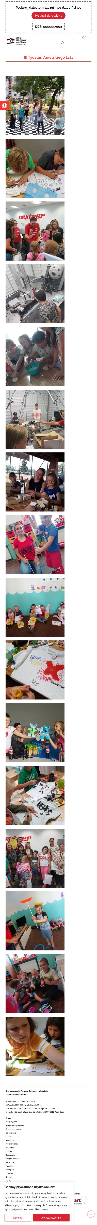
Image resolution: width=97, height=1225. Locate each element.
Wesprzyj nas (11, 1122)
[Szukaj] (62, 43)
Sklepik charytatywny (15, 1125)
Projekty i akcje (12, 1144)
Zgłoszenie (10, 1155)
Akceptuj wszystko (51, 1217)
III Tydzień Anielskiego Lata (48, 57)
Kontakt (9, 1137)
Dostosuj (17, 1217)
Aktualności (10, 1140)
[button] (4, 105)
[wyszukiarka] (77, 43)
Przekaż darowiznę (48, 16)
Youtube (9, 1166)
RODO (8, 1181)
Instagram (10, 1170)
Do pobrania (11, 1133)
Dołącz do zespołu (13, 1129)
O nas (8, 1118)
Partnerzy (10, 1148)
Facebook (10, 1162)
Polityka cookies (13, 1159)
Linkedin (9, 1173)
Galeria (9, 1151)
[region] (37, 1203)
